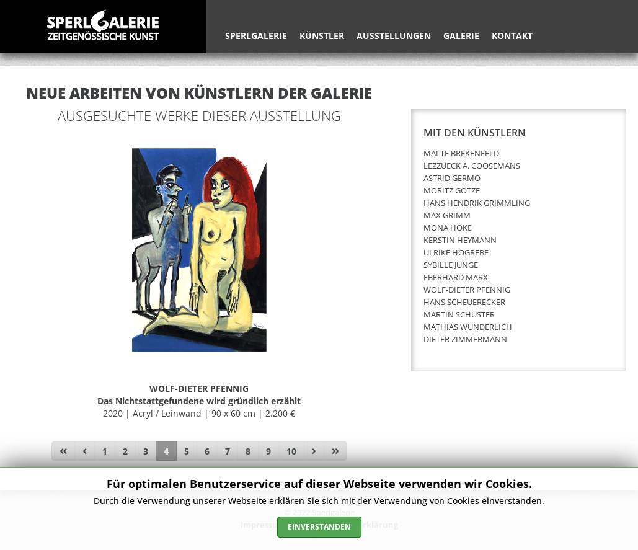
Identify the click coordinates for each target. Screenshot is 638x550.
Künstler (321, 36)
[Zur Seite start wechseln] (63, 451)
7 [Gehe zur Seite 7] (227, 451)
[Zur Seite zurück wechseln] (84, 451)
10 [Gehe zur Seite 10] (291, 451)
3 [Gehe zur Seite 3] (145, 451)
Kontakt (512, 36)
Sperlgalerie (256, 36)
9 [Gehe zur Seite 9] (268, 451)
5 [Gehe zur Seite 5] (186, 451)
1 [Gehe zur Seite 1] (104, 451)
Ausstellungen (394, 36)
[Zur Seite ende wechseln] (335, 451)
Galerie (461, 36)
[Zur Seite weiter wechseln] (314, 451)
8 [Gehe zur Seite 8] (248, 451)
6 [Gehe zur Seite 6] (207, 451)
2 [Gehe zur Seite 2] (125, 451)
